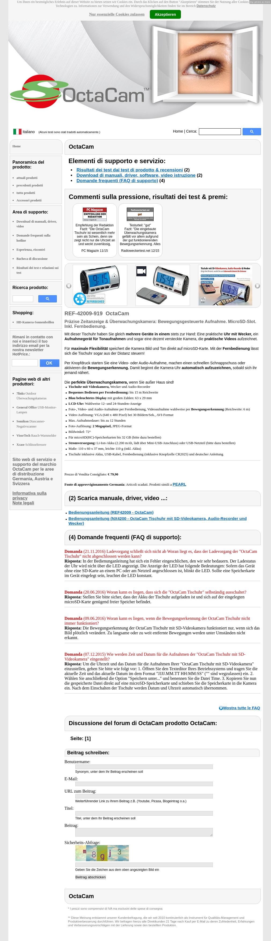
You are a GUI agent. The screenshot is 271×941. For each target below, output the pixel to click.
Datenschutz (206, 6)
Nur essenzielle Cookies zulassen (116, 14)
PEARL (179, 484)
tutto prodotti (26, 193)
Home (178, 131)
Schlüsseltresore (31, 445)
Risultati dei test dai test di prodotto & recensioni (130, 170)
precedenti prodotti (30, 185)
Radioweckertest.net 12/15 (140, 251)
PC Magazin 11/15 (94, 251)
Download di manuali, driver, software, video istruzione (136, 175)
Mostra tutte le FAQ (241, 708)
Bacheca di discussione (32, 259)
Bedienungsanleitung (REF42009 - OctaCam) (111, 512)
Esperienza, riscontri (31, 250)
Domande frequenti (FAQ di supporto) (117, 180)
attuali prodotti (27, 178)
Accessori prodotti (29, 200)
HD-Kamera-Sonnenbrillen (35, 322)
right (257, 285)
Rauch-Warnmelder (36, 435)
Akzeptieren (165, 14)
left (68, 285)
